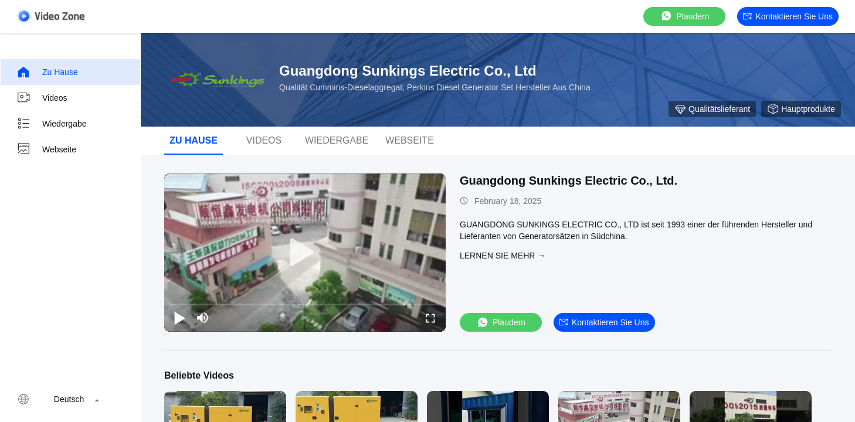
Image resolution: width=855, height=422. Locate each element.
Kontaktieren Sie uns (788, 16)
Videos (41, 98)
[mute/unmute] (203, 317)
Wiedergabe (51, 124)
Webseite (46, 149)
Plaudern (684, 16)
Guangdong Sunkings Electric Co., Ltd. (568, 180)
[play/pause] (179, 317)
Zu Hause (47, 72)
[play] (305, 252)
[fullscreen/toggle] (430, 317)
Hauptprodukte (801, 109)
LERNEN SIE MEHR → (502, 255)
